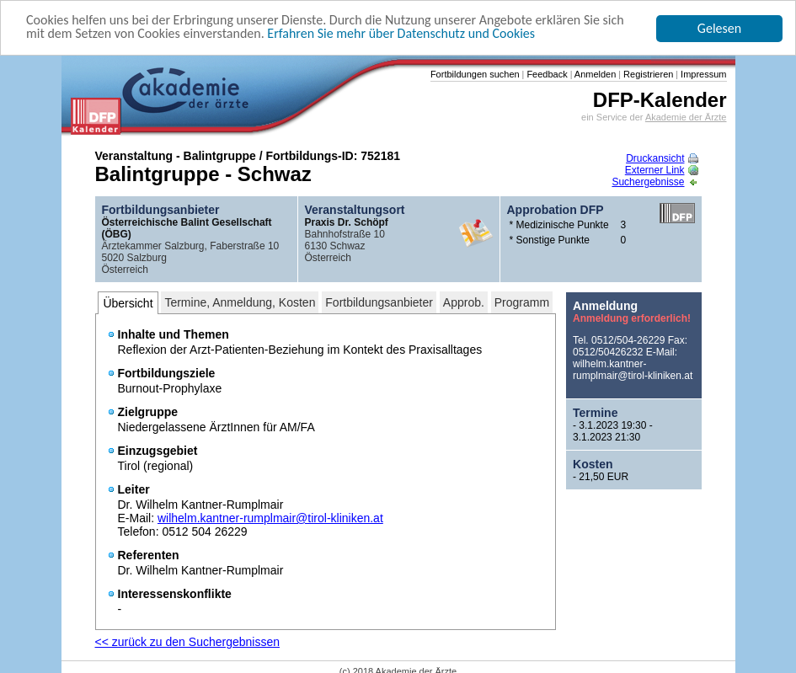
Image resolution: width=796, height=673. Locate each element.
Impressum (702, 74)
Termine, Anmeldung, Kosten (239, 302)
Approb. (463, 302)
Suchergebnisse (654, 182)
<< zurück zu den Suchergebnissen (187, 642)
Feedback (545, 74)
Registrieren (647, 74)
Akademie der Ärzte (686, 117)
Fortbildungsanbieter (379, 302)
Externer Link (661, 170)
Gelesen (719, 28)
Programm (521, 302)
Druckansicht (661, 158)
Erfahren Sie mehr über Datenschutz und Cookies (401, 33)
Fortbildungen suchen (475, 74)
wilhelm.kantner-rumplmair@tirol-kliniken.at (270, 518)
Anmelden (594, 74)
